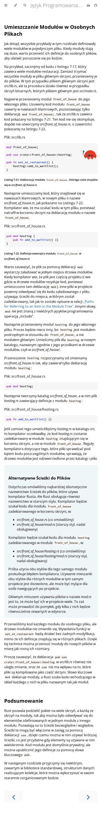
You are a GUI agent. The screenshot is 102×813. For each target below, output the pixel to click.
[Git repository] (96, 5)
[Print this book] (89, 5)
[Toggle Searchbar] (24, 5)
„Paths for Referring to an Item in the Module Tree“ (49, 304)
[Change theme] (15, 5)
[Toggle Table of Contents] (6, 5)
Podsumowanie (23, 700)
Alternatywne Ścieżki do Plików (39, 478)
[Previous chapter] (13, 796)
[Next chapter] (88, 796)
